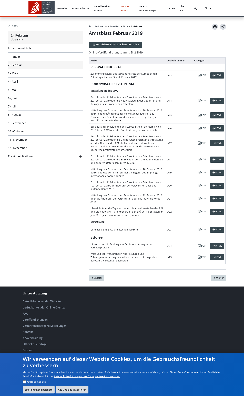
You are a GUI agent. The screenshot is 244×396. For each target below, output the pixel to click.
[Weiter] (218, 278)
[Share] (223, 27)
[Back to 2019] (45, 26)
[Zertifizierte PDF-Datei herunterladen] (115, 45)
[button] (45, 156)
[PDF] (201, 75)
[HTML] (217, 75)
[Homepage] (89, 26)
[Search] (196, 8)
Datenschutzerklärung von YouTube (74, 376)
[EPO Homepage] (41, 8)
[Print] (215, 27)
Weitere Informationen (107, 376)
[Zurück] (96, 278)
